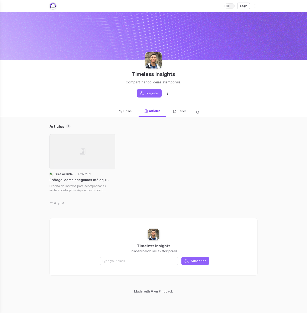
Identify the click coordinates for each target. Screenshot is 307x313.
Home (125, 111)
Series (179, 111)
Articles (152, 111)
